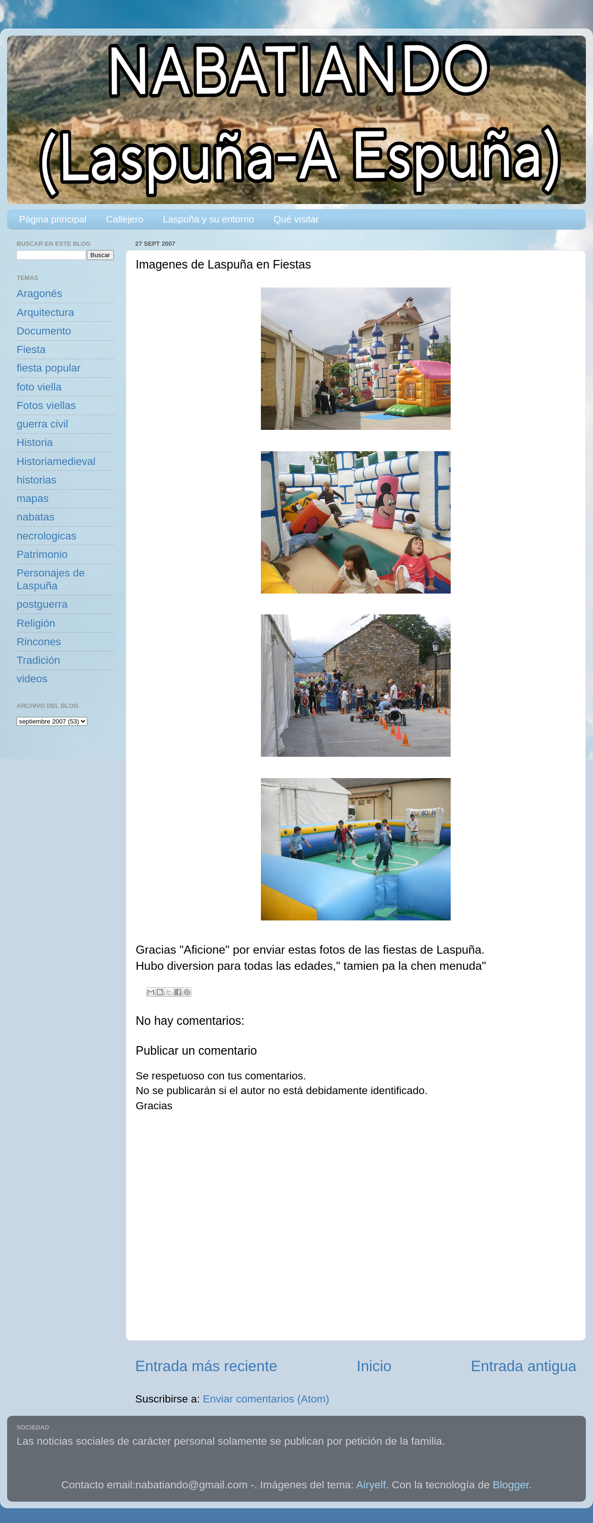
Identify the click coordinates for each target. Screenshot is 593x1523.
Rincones (39, 642)
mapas (33, 498)
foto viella (39, 387)
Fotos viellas (46, 405)
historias (36, 480)
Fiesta (31, 349)
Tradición (38, 660)
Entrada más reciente (206, 1365)
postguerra (42, 604)
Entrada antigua (523, 1365)
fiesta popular (49, 368)
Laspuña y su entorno (208, 219)
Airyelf (371, 1485)
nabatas (36, 517)
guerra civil (42, 424)
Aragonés (39, 293)
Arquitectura (45, 312)
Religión (36, 623)
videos (32, 679)
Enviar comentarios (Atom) (266, 1399)
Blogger (511, 1485)
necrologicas (46, 536)
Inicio (374, 1365)
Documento (44, 331)
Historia (35, 442)
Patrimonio (42, 554)
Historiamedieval (56, 461)
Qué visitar (296, 219)
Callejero (124, 219)
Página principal (52, 219)
